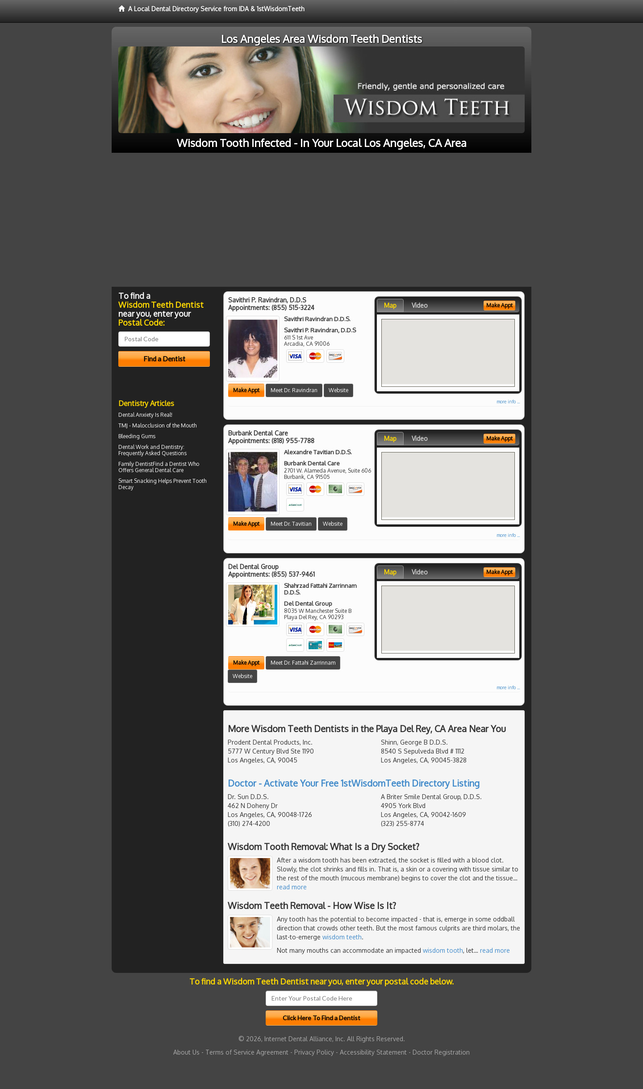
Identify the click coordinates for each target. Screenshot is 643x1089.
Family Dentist (135, 464)
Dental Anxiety (136, 414)
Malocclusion (148, 425)
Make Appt (246, 390)
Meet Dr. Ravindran (294, 390)
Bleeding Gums (136, 436)
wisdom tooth (443, 950)
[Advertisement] (321, 219)
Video (420, 305)
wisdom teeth (342, 937)
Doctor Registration (441, 1052)
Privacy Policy (314, 1052)
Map (390, 305)
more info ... (508, 401)
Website (338, 390)
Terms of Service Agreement (246, 1052)
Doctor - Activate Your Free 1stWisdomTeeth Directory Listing (354, 783)
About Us (186, 1052)
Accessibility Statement (373, 1052)
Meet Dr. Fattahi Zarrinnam (303, 662)
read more (292, 887)
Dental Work (133, 447)
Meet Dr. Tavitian (291, 523)
